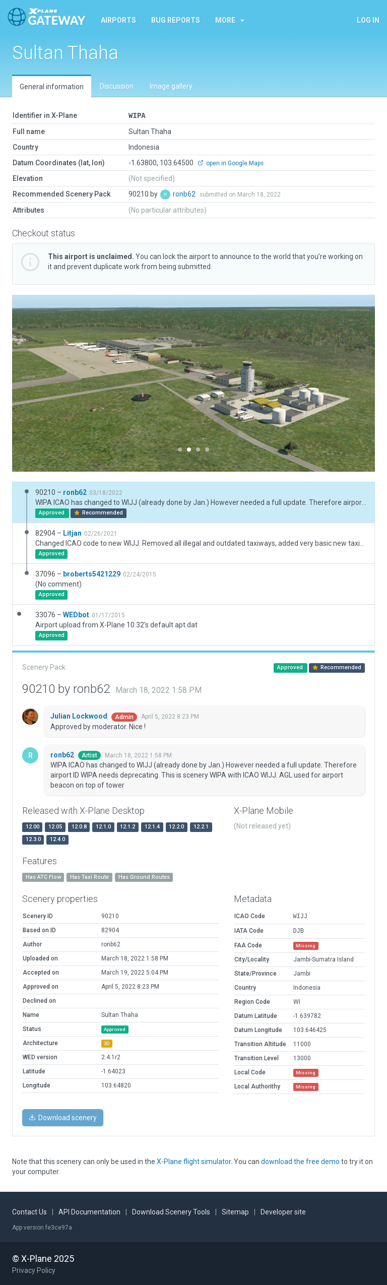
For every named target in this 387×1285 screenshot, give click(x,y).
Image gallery (171, 86)
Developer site (283, 1211)
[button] (39, 382)
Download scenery (63, 1117)
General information (52, 87)
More (229, 20)
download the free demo (300, 1161)
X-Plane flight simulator (194, 1161)
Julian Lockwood (79, 716)
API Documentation (89, 1211)
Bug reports (175, 20)
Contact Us (29, 1211)
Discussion (117, 86)
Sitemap (235, 1211)
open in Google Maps (231, 162)
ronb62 (185, 193)
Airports (118, 20)
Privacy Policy (33, 1270)
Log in (368, 20)
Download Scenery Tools (171, 1211)
